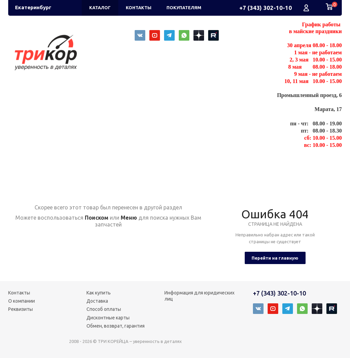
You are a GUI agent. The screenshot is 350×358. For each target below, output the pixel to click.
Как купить (98, 292)
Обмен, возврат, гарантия (115, 326)
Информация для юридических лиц (199, 296)
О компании (21, 301)
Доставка (97, 301)
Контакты (19, 292)
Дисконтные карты (108, 317)
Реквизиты (20, 309)
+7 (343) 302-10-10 (265, 7)
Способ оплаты (103, 309)
